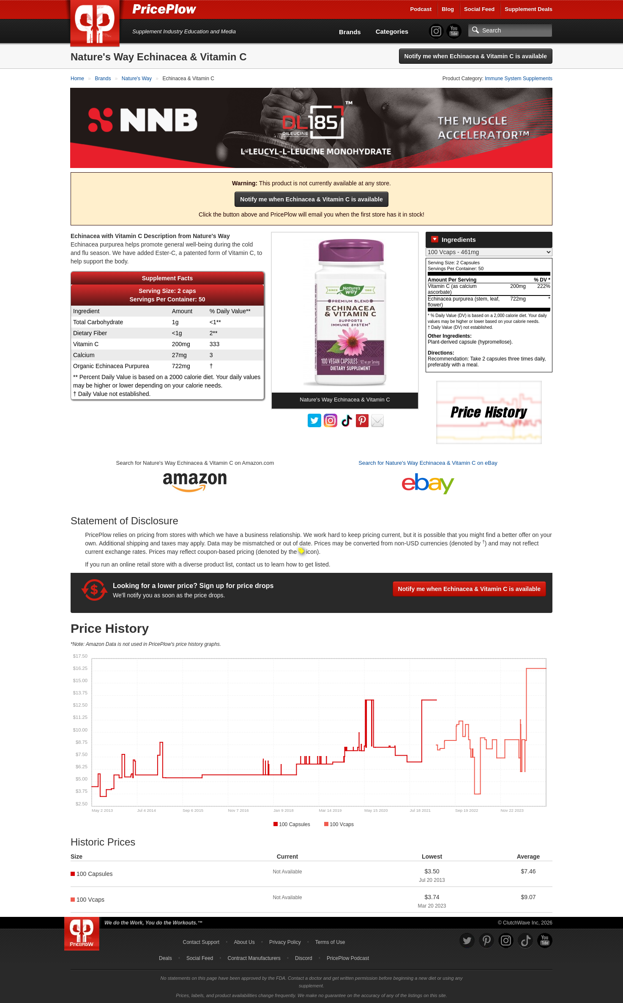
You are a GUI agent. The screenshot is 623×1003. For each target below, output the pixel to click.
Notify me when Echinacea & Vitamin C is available (475, 56)
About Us (244, 942)
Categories (392, 31)
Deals (165, 958)
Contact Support (201, 942)
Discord (303, 958)
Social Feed (479, 9)
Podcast (421, 9)
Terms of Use (330, 942)
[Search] (510, 30)
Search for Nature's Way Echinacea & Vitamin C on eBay (427, 463)
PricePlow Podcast (348, 958)
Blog (448, 9)
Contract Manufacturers (253, 958)
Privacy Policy (285, 942)
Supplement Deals (528, 9)
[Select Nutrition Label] (489, 252)
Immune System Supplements (518, 78)
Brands (350, 31)
